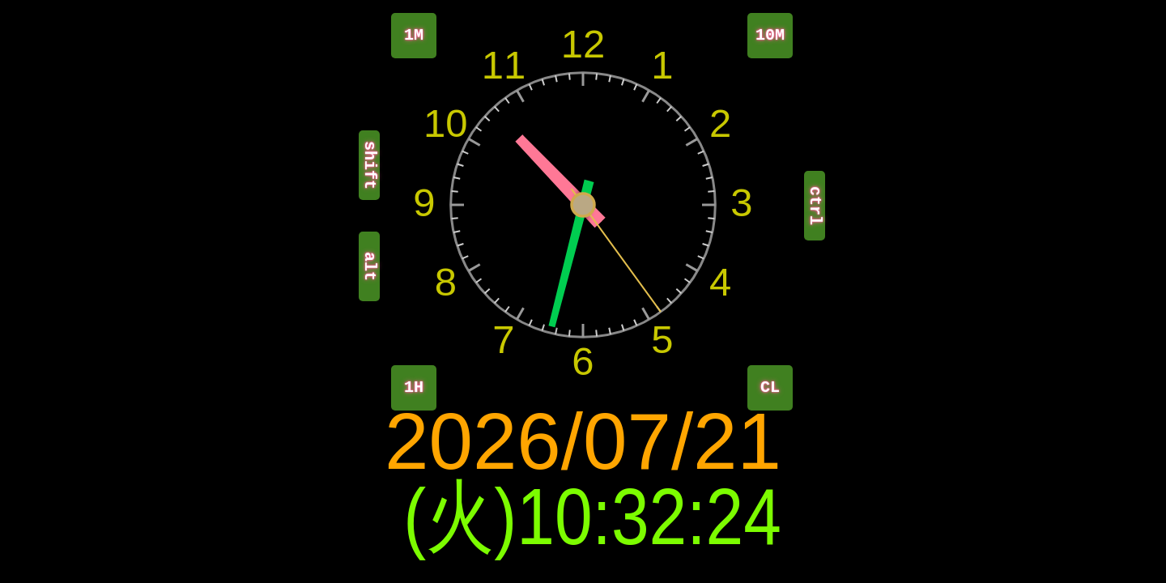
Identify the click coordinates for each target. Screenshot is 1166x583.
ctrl (815, 205)
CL (770, 387)
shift (370, 165)
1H (413, 387)
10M (770, 35)
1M (413, 35)
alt (370, 266)
